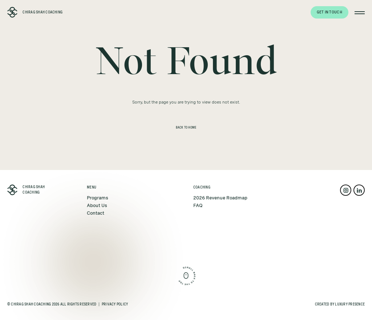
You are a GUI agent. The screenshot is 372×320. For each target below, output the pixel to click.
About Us (97, 205)
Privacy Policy (115, 304)
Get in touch (329, 12)
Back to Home (186, 127)
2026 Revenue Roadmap (220, 197)
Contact (95, 213)
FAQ (197, 205)
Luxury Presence (350, 304)
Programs (97, 197)
